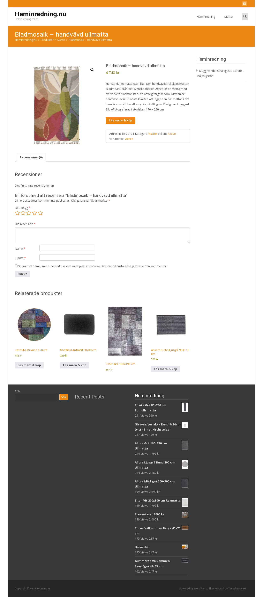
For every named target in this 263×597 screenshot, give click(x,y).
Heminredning (206, 20)
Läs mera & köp (120, 120)
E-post (20, 258)
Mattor (228, 20)
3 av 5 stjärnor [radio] (28, 212)
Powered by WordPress (193, 588)
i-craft (221, 588)
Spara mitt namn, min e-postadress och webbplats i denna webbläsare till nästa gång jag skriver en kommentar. (92, 266)
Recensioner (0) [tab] (31, 157)
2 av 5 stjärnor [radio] (23, 212)
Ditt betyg (22, 208)
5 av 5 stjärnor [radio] (40, 212)
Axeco (172, 134)
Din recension (25, 224)
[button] (92, 69)
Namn (20, 249)
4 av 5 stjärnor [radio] (34, 212)
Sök (17, 391)
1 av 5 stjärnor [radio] (17, 212)
